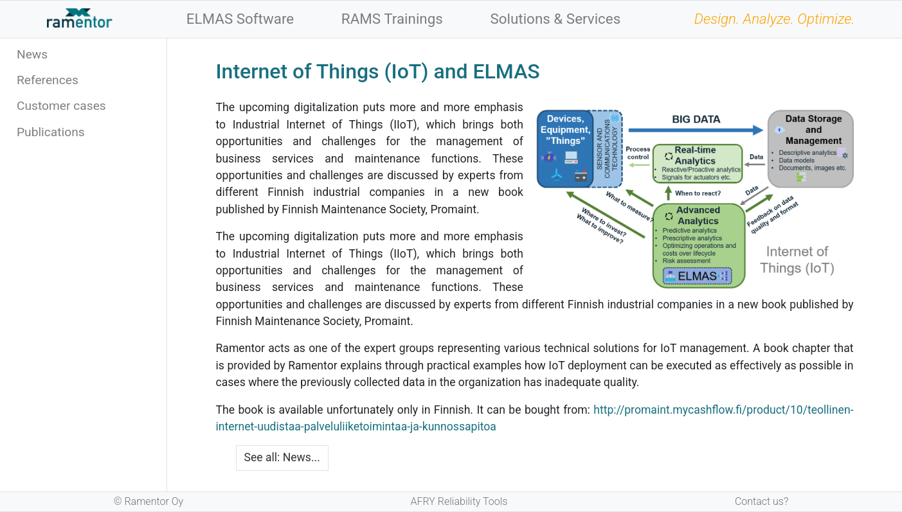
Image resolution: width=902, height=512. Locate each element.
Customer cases (61, 105)
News (32, 54)
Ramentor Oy (153, 501)
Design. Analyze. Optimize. (774, 18)
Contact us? (761, 501)
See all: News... (282, 457)
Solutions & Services (555, 18)
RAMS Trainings (392, 18)
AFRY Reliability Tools (459, 501)
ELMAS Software (240, 18)
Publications (51, 132)
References (47, 80)
